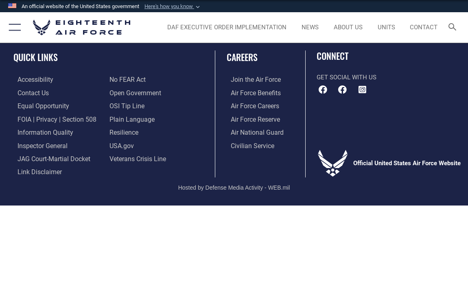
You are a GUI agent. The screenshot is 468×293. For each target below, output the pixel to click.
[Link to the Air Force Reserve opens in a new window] (251, 118)
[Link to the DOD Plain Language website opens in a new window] (130, 118)
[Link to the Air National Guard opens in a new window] (252, 130)
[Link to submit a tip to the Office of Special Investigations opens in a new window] (125, 105)
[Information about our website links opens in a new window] (34, 169)
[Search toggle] (453, 27)
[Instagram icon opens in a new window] (362, 89)
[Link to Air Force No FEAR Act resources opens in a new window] (127, 79)
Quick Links (35, 56)
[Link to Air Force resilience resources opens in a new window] (123, 130)
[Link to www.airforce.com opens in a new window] (251, 79)
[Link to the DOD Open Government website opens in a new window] (133, 92)
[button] (172, 6)
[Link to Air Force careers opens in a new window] (250, 105)
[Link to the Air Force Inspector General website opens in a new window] (37, 143)
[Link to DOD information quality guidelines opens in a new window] (39, 130)
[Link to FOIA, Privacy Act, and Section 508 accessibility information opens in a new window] (50, 118)
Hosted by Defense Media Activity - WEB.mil (234, 183)
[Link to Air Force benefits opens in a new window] (251, 92)
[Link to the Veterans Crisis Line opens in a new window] (136, 156)
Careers (242, 56)
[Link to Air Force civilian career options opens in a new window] (247, 143)
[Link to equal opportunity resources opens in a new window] (37, 105)
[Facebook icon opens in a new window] (343, 89)
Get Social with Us (346, 77)
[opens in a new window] (227, 27)
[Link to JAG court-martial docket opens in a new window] (48, 156)
